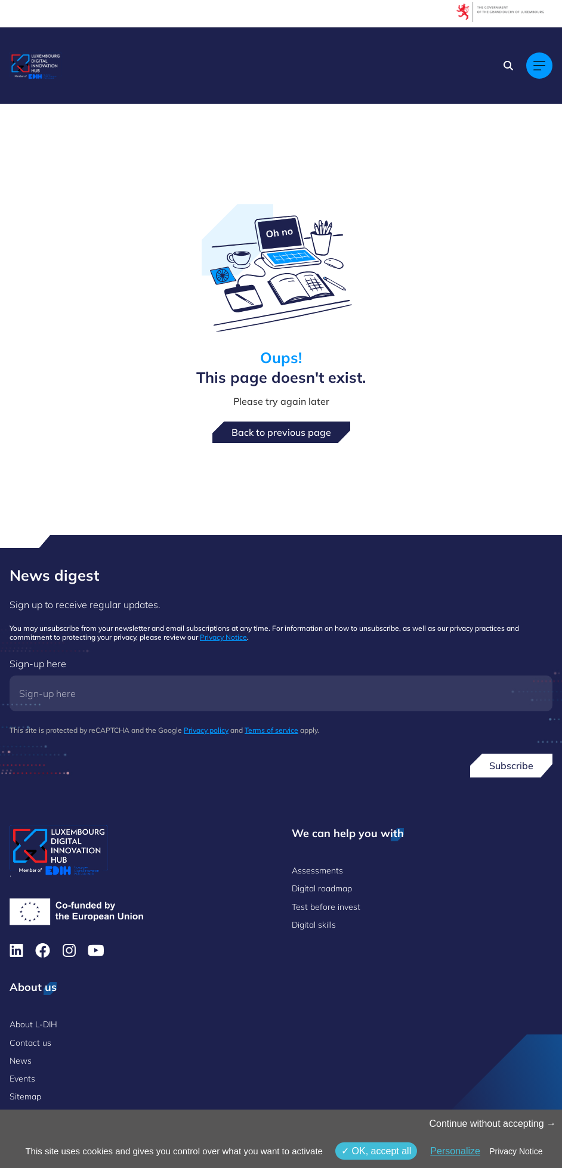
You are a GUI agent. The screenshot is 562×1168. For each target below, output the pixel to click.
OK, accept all (376, 1151)
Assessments (317, 870)
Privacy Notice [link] (515, 1151)
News (21, 1060)
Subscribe (511, 766)
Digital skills (314, 924)
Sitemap (25, 1096)
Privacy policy (206, 730)
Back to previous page (281, 432)
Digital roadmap (322, 888)
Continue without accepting (492, 1124)
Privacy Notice (223, 637)
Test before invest (326, 906)
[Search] (508, 65)
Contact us (30, 1042)
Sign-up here (38, 664)
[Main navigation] (539, 65)
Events (22, 1078)
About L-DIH (33, 1024)
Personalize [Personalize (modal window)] (455, 1151)
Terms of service (271, 730)
